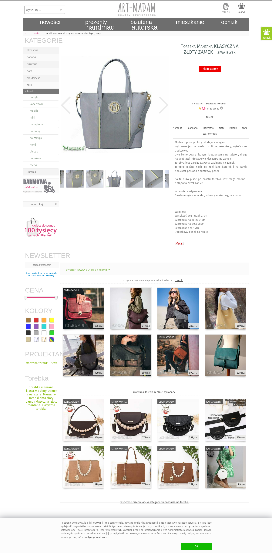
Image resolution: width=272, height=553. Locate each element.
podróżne (35, 158)
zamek (233, 127)
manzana (192, 127)
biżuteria (32, 64)
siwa (244, 127)
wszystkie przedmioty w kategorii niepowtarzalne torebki (154, 502)
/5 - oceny (208, 108)
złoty (221, 127)
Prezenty (50, 275)
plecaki (34, 151)
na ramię (35, 131)
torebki (210, 117)
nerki (33, 144)
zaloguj (226, 12)
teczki (33, 165)
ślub (29, 85)
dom (29, 71)
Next (163, 105)
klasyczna (208, 127)
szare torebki (210, 133)
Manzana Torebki (216, 103)
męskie (34, 111)
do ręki (34, 97)
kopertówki (36, 104)
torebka (177, 127)
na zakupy (36, 138)
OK (196, 546)
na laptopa (36, 124)
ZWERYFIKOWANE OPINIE (88, 269)
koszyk (241, 12)
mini (32, 117)
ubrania (31, 172)
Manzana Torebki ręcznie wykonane (154, 392)
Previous (66, 105)
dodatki (31, 57)
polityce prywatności (95, 537)
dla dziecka (33, 78)
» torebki (30, 91)
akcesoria (33, 50)
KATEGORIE (42, 40)
